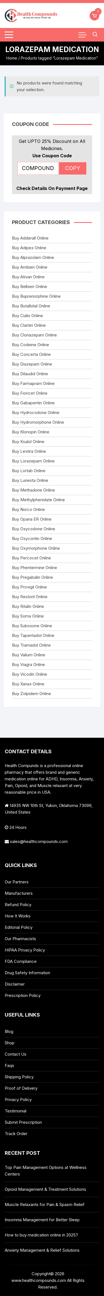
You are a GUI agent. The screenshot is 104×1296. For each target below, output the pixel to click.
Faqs (9, 1065)
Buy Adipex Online (29, 247)
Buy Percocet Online (31, 557)
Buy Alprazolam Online (33, 257)
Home (11, 58)
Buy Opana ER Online (32, 519)
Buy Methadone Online (33, 490)
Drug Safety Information (27, 972)
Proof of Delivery (21, 1088)
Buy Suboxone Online (32, 625)
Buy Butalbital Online (31, 305)
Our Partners (17, 881)
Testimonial (15, 1111)
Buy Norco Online (28, 509)
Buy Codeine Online (30, 344)
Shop (9, 1042)
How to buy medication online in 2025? (41, 1235)
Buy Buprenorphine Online (36, 296)
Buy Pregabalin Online (32, 577)
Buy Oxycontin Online (32, 538)
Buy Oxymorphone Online (36, 548)
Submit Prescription (23, 1122)
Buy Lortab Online (28, 470)
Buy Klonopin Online (30, 431)
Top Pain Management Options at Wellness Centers (46, 1171)
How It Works (18, 916)
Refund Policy (18, 904)
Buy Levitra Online (29, 451)
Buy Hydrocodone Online (35, 412)
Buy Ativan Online (28, 276)
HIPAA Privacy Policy (25, 950)
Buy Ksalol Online (28, 441)
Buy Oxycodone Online (33, 528)
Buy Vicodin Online (29, 674)
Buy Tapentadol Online (33, 635)
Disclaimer (15, 984)
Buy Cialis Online (27, 315)
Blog (9, 1031)
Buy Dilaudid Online (30, 373)
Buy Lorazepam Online (33, 461)
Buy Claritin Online (29, 325)
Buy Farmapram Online (33, 383)
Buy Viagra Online (28, 664)
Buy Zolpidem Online (31, 693)
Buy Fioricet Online (29, 393)
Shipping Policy (19, 1076)
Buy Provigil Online (29, 587)
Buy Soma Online (28, 616)
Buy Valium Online (28, 654)
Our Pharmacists (20, 938)
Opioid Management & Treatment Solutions (45, 1189)
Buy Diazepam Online (32, 364)
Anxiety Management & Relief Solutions (42, 1250)
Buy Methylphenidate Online (38, 499)
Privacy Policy (18, 1099)
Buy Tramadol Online (31, 645)
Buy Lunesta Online (30, 480)
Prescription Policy (22, 995)
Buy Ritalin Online (28, 606)
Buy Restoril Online (29, 596)
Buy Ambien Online (29, 267)
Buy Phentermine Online (34, 567)
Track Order (16, 1133)
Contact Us (15, 1054)
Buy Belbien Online (29, 286)
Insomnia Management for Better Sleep (42, 1219)
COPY (72, 168)
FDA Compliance (21, 961)
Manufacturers (19, 893)
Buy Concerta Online (31, 354)
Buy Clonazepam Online (34, 335)
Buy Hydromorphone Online (38, 422)
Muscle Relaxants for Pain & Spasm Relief (45, 1204)
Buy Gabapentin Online (33, 402)
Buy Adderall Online (30, 238)
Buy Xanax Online (28, 683)
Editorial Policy (18, 927)
